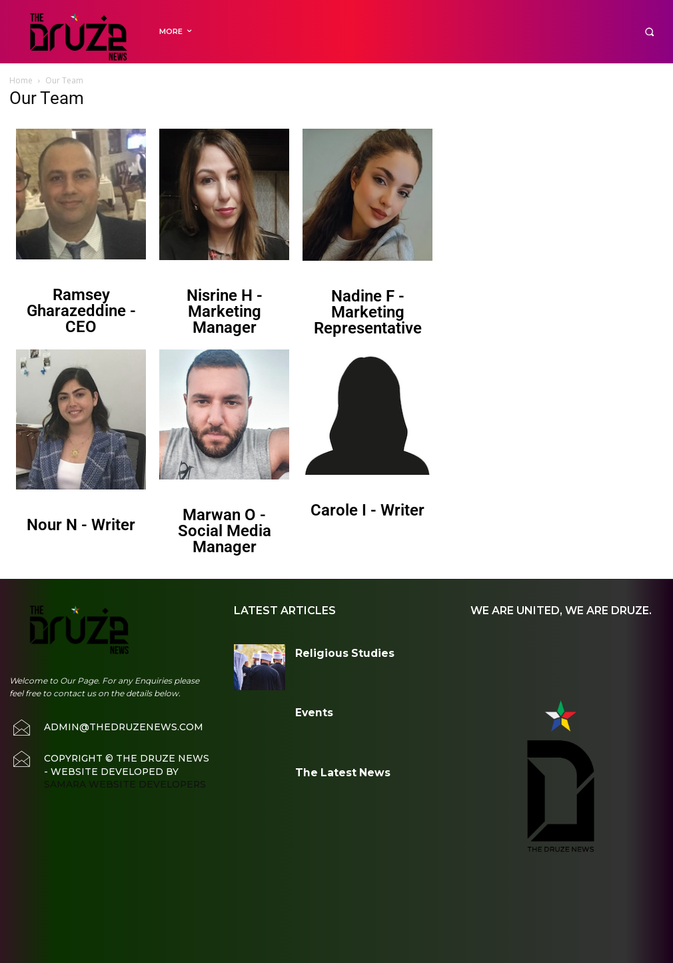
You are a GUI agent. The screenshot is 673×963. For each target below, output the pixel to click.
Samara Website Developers (111, 769)
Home (21, 80)
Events (307, 710)
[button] (649, 31)
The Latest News (325, 770)
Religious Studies (327, 650)
